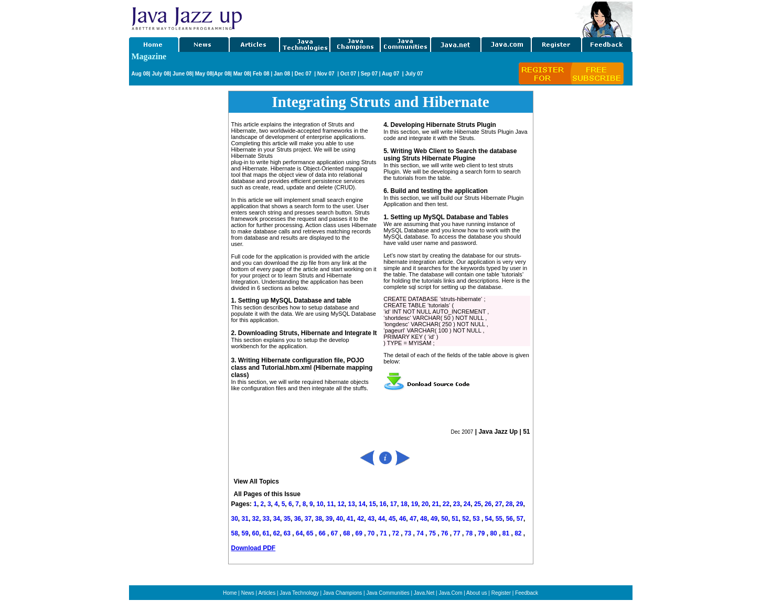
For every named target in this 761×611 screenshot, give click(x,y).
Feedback (526, 593)
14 (362, 504)
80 (494, 533)
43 (371, 518)
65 (310, 533)
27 (498, 504)
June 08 (182, 74)
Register (501, 593)
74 (420, 533)
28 (509, 504)
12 (340, 504)
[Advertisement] (409, 17)
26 (488, 504)
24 (467, 504)
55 (499, 518)
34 (276, 518)
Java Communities (387, 593)
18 (404, 504)
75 (433, 533)
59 (245, 533)
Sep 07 (369, 74)
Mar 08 (241, 74)
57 (520, 518)
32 (255, 518)
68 (347, 533)
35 (287, 518)
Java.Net (424, 593)
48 (423, 518)
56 (509, 518)
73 (408, 533)
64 (299, 533)
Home (230, 593)
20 (425, 504)
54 (488, 518)
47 (413, 518)
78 (470, 533)
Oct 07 (348, 74)
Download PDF (253, 548)
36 (297, 518)
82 (519, 533)
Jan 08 (282, 74)
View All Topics (256, 481)
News (247, 593)
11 (330, 504)
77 (457, 533)
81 (506, 533)
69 (359, 533)
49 (434, 518)
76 (445, 533)
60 (255, 533)
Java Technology (299, 593)
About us (476, 593)
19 (414, 504)
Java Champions (342, 593)
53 (476, 518)
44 (381, 518)
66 (322, 533)
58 (234, 533)
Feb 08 (260, 74)
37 (308, 518)
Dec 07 (303, 74)
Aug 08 (140, 74)
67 (335, 533)
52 (465, 518)
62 (276, 533)
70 (372, 533)
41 (350, 518)
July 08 (160, 74)
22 (446, 504)
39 (329, 518)
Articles (266, 593)
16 (383, 504)
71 (384, 533)
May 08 (203, 74)
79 (482, 533)
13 (351, 504)
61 (266, 533)
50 (444, 518)
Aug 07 (391, 74)
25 (477, 504)
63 (288, 533)
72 (396, 533)
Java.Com (450, 593)
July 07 (414, 74)
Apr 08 (222, 74)
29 (519, 504)
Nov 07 (326, 74)
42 (360, 518)
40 (339, 518)
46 (402, 518)
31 (245, 518)
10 (319, 504)
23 (456, 504)
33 (266, 518)
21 (435, 504)
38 (318, 518)
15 (372, 504)
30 (234, 518)
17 (393, 504)
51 (455, 518)
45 (392, 518)
